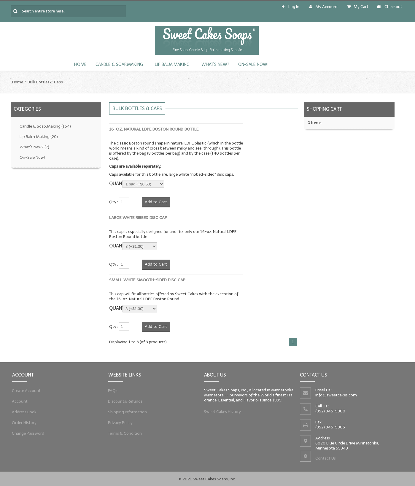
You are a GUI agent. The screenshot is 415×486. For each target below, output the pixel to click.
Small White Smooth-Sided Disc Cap (147, 279)
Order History (23, 423)
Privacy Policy (119, 423)
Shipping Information (127, 412)
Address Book (23, 412)
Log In (290, 6)
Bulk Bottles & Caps (45, 82)
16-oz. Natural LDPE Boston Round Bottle (153, 129)
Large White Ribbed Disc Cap (138, 217)
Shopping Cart (324, 109)
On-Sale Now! (253, 64)
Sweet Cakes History (222, 412)
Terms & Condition (124, 434)
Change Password (27, 434)
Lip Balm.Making (172, 64)
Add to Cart (156, 201)
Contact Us (325, 459)
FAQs (112, 390)
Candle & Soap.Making (119, 64)
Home (80, 64)
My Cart (357, 6)
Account (19, 401)
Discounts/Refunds (124, 401)
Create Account (26, 390)
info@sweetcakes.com (336, 395)
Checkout (389, 6)
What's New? (215, 64)
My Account (323, 6)
